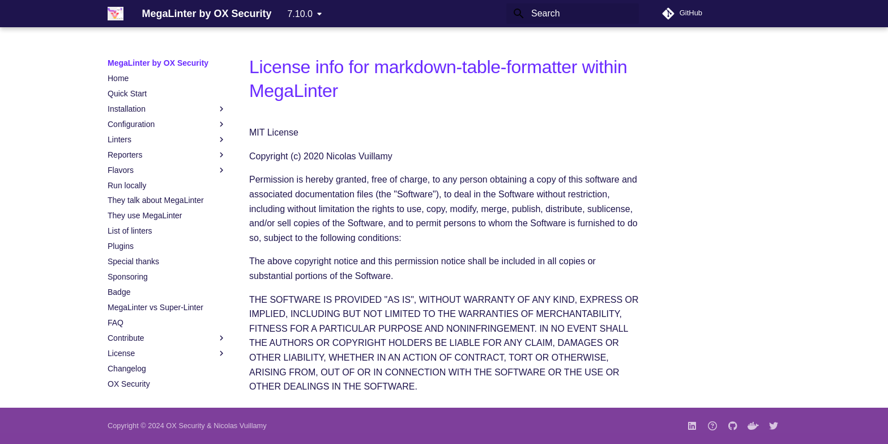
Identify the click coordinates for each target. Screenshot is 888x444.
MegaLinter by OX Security (158, 62)
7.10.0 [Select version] (299, 14)
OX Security (185, 425)
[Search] (572, 13)
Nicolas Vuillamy (240, 425)
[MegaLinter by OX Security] (115, 13)
